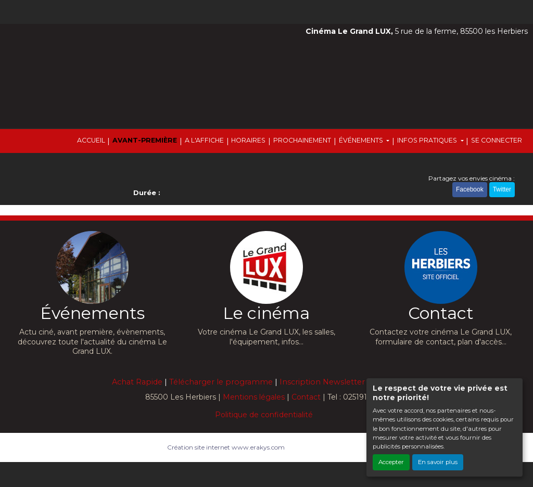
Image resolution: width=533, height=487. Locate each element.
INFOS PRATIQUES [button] (428, 140)
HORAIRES (248, 140)
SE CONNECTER (496, 140)
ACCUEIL (91, 140)
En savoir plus (438, 462)
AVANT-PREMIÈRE (144, 140)
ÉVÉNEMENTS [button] (362, 140)
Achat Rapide (137, 382)
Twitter (502, 189)
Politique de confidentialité (264, 414)
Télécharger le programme (221, 382)
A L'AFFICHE (204, 140)
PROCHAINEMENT (302, 140)
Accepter (391, 462)
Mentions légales (254, 397)
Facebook (470, 189)
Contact (306, 397)
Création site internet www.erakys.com (226, 447)
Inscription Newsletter (322, 382)
